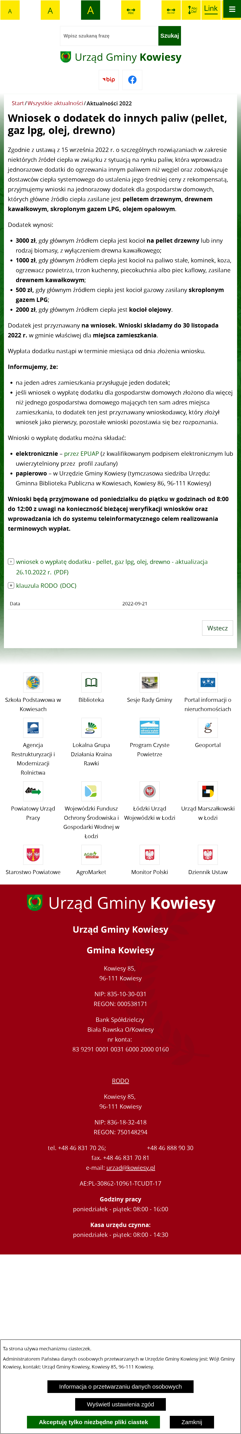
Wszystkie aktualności (55, 103)
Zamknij (192, 1422)
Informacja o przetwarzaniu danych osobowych (120, 1386)
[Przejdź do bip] (109, 80)
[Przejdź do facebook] (132, 80)
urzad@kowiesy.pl (130, 1168)
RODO (120, 1081)
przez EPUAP (81, 454)
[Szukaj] (169, 36)
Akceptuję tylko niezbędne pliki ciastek (93, 1422)
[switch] (130, 10)
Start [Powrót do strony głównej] (18, 103)
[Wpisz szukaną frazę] (109, 36)
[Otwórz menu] (232, 9)
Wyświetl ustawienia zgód (120, 1404)
